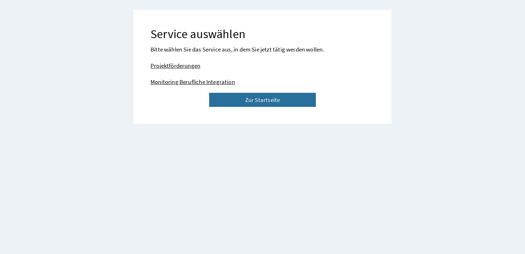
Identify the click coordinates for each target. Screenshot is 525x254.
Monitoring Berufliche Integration (193, 82)
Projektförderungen (175, 65)
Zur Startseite (262, 100)
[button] (491, 228)
